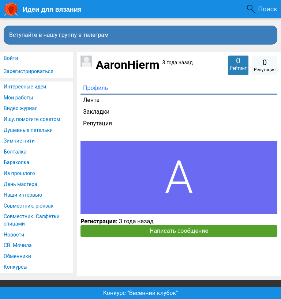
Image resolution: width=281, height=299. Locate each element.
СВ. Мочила (18, 245)
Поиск (267, 9)
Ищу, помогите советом (32, 119)
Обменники (17, 256)
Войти (11, 58)
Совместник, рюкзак (28, 206)
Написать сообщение (179, 230)
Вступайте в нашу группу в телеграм (59, 34)
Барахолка (16, 162)
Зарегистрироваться (28, 71)
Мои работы (18, 98)
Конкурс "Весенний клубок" (140, 292)
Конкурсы (15, 267)
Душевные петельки (28, 130)
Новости (14, 235)
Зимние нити (19, 141)
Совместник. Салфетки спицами (32, 220)
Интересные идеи (25, 87)
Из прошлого (19, 173)
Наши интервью (23, 195)
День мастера (20, 184)
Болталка (15, 152)
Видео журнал (21, 108)
